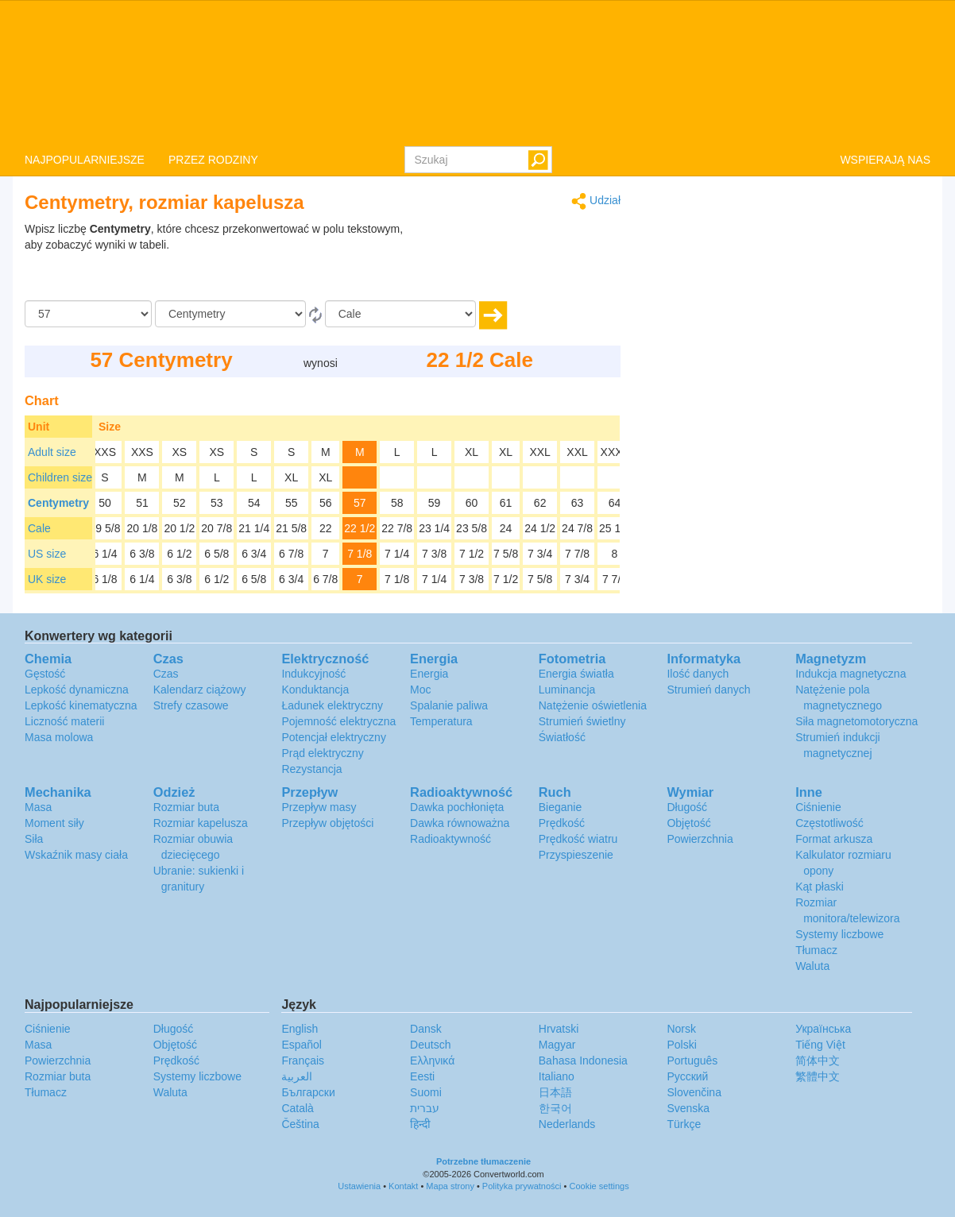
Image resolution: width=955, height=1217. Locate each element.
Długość (687, 807)
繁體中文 (817, 1076)
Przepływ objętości (327, 823)
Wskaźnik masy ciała (76, 854)
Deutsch (430, 1044)
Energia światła (576, 673)
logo (477, 72)
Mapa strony (450, 1186)
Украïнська (823, 1028)
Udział (596, 201)
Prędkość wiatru (578, 839)
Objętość (688, 823)
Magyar (557, 1044)
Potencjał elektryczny (333, 737)
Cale (39, 528)
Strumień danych (708, 689)
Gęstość (45, 673)
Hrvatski (559, 1028)
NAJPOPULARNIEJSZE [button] (85, 159)
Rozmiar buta (186, 807)
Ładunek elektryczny (332, 705)
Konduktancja (315, 689)
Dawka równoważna (459, 823)
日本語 (555, 1092)
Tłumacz (816, 950)
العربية (296, 1076)
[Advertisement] (521, 260)
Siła (34, 839)
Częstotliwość (829, 823)
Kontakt (403, 1186)
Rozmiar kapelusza (200, 823)
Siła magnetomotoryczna (856, 721)
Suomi (426, 1092)
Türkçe (684, 1124)
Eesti (422, 1076)
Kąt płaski (819, 886)
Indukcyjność (313, 673)
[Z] (230, 313)
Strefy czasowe (191, 705)
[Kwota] (88, 313)
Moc (420, 689)
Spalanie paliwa (449, 705)
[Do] (400, 313)
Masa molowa (59, 737)
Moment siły (54, 823)
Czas (166, 673)
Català (297, 1108)
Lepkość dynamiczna (77, 689)
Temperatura (441, 721)
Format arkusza (833, 839)
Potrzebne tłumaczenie (483, 1161)
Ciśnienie (818, 807)
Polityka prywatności (522, 1186)
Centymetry (58, 502)
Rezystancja (311, 769)
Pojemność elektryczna (338, 721)
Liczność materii (64, 721)
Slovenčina (694, 1092)
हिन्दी (420, 1124)
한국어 (555, 1108)
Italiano (556, 1076)
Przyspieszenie (576, 854)
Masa (38, 807)
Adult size (52, 452)
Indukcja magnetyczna (850, 673)
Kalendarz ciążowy (199, 689)
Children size (60, 477)
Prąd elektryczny (322, 753)
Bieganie (560, 807)
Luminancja (567, 689)
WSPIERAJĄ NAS (885, 159)
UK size (47, 579)
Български (307, 1092)
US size (47, 553)
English (299, 1028)
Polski (681, 1044)
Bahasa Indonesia (583, 1060)
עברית (424, 1108)
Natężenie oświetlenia (593, 705)
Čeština (300, 1124)
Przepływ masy (318, 807)
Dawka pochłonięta (457, 807)
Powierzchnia (700, 839)
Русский (687, 1076)
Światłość (562, 737)
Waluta (812, 966)
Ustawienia (359, 1186)
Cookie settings (598, 1186)
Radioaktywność (450, 839)
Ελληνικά (432, 1060)
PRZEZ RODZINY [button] (213, 159)
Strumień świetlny (582, 721)
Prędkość (562, 823)
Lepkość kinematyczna (81, 705)
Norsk (681, 1028)
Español (301, 1044)
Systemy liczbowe (839, 934)
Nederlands (567, 1124)
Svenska (688, 1108)
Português (692, 1060)
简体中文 (817, 1060)
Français (302, 1060)
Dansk (426, 1028)
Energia (429, 673)
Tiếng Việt (820, 1044)
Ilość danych (698, 673)
